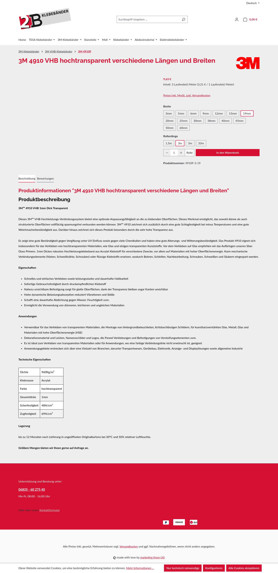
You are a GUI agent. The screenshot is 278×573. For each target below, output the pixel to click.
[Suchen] (183, 19)
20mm (170, 120)
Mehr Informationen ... (140, 568)
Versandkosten (128, 546)
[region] (87, 114)
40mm (225, 120)
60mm (184, 127)
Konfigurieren (213, 568)
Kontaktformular (49, 510)
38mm (211, 120)
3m (180, 143)
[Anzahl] (174, 152)
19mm (247, 113)
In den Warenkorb (227, 152)
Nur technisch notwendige (182, 568)
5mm (181, 113)
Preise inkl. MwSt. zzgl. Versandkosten (186, 95)
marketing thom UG (152, 557)
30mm (197, 120)
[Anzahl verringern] (167, 152)
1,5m (169, 143)
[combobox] (148, 19)
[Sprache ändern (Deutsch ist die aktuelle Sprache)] (253, 3)
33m (201, 143)
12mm (219, 113)
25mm (184, 120)
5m (190, 143)
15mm (233, 113)
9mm (205, 113)
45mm (239, 120)
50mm (170, 127)
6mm (193, 113)
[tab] (26, 178)
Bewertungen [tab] (45, 178)
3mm (169, 113)
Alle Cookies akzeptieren (244, 568)
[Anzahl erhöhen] (181, 152)
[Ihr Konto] (236, 19)
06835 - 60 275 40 (31, 489)
